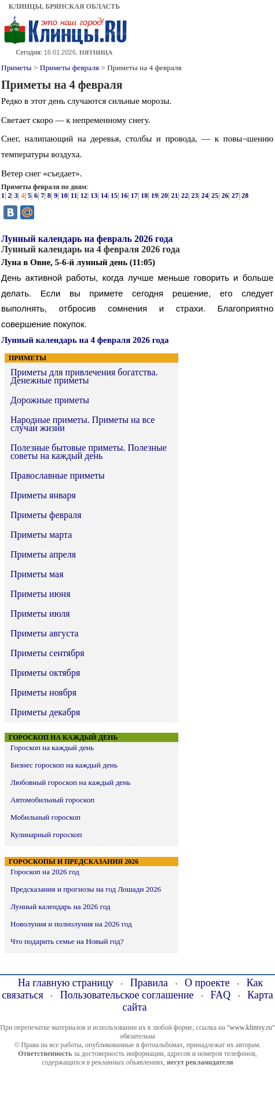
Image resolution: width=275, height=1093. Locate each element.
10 (64, 195)
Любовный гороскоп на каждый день (70, 782)
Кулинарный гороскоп (46, 834)
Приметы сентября (47, 653)
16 (123, 195)
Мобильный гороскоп (45, 817)
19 (154, 195)
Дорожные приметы (49, 400)
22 (184, 195)
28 (244, 195)
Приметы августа (44, 633)
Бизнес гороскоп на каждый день (64, 765)
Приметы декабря (45, 712)
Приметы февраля (69, 67)
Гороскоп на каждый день (52, 747)
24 (204, 195)
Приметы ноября (43, 692)
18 (144, 195)
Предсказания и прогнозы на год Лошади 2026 (85, 889)
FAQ (221, 995)
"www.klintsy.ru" (251, 1027)
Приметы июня (40, 594)
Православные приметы (57, 475)
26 (225, 195)
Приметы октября (45, 673)
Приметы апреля (43, 554)
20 (164, 195)
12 (83, 195)
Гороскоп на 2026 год (44, 871)
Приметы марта (41, 535)
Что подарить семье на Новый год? (67, 941)
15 (114, 195)
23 (194, 195)
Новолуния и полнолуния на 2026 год (71, 924)
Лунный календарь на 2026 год (60, 906)
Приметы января (43, 495)
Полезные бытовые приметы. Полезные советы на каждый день (88, 452)
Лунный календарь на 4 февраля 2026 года (84, 340)
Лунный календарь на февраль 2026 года (87, 239)
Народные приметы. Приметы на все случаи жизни (82, 424)
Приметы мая (37, 574)
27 (235, 195)
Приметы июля (40, 613)
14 (104, 195)
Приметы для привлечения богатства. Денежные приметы (83, 376)
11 (74, 195)
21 (174, 195)
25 (214, 195)
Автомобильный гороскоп (52, 799)
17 (134, 195)
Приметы (16, 67)
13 (93, 195)
